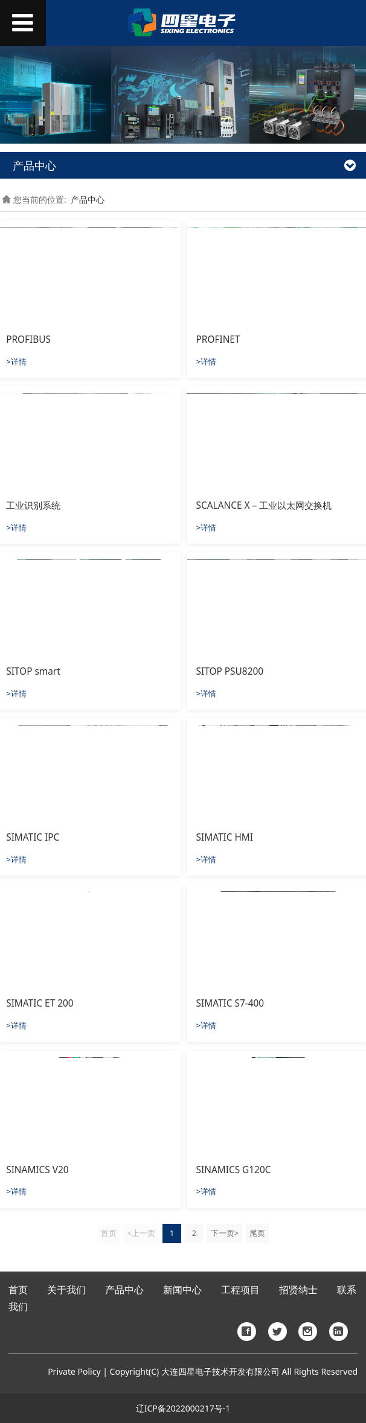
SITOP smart (33, 671)
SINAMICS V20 (37, 1170)
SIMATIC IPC (32, 837)
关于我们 (66, 1290)
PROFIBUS (28, 339)
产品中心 (87, 199)
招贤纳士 (298, 1290)
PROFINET (218, 339)
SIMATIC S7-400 (230, 1003)
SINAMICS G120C (233, 1170)
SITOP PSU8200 (229, 671)
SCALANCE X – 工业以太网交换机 (264, 505)
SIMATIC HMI (224, 837)
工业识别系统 (33, 505)
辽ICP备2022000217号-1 (183, 1408)
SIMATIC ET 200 (39, 1003)
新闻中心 (182, 1290)
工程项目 (240, 1290)
